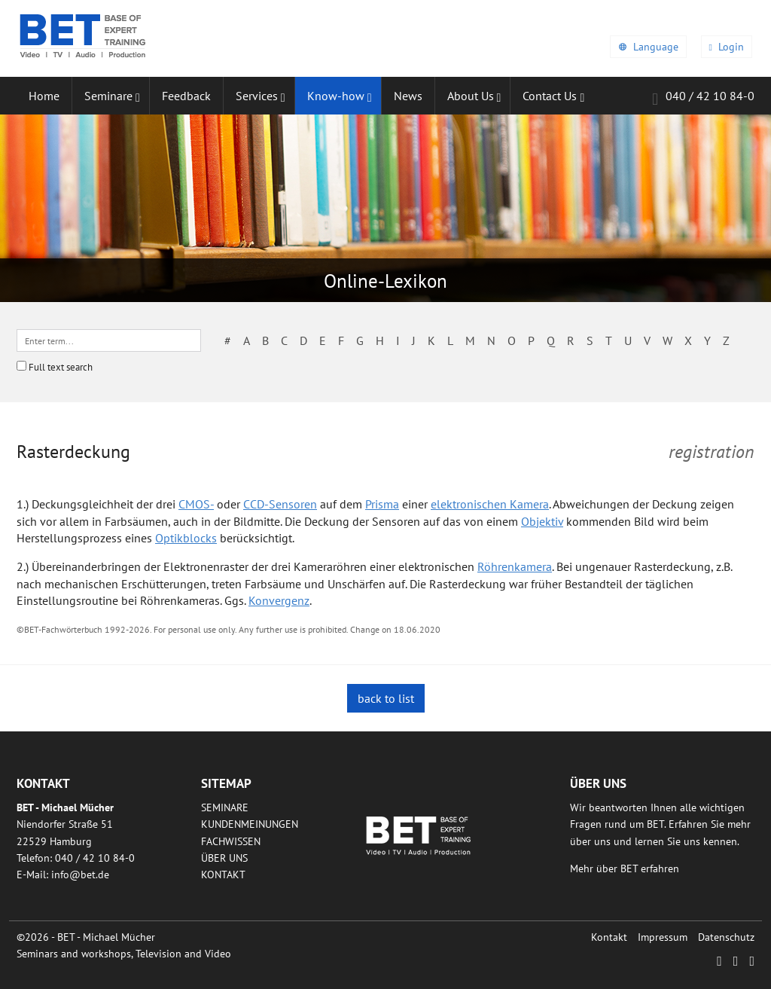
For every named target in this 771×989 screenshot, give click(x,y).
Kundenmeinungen (249, 824)
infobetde (80, 874)
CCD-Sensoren (280, 503)
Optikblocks (186, 537)
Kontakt (223, 874)
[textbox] (109, 340)
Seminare (224, 807)
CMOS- (196, 503)
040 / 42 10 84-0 (703, 98)
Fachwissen (231, 841)
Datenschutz (726, 937)
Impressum (662, 937)
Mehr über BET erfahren (624, 868)
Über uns (224, 858)
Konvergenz (278, 600)
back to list (386, 698)
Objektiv (542, 521)
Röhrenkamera (514, 566)
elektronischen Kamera (490, 503)
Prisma (382, 503)
